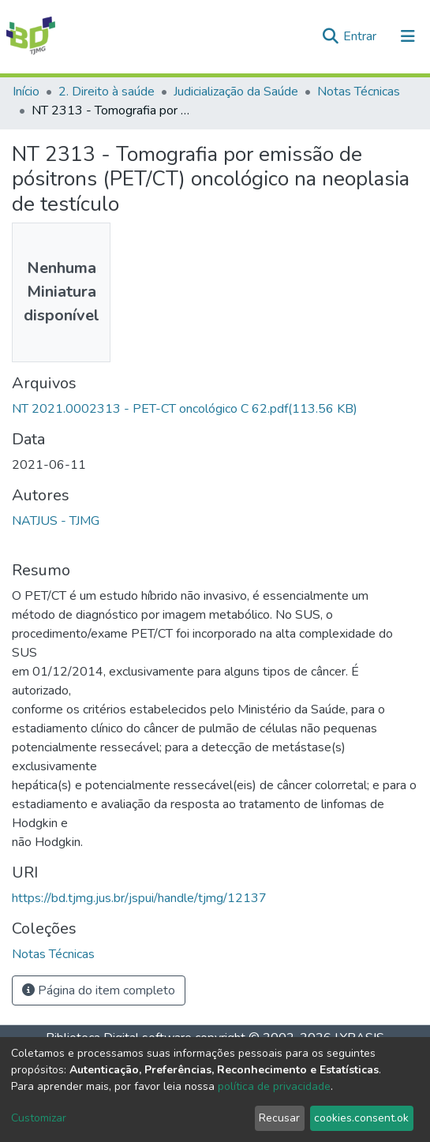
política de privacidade (274, 1086)
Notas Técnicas (358, 91)
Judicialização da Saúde (236, 91)
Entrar (361, 36)
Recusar (279, 1117)
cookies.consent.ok (361, 1117)
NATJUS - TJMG (55, 521)
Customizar (38, 1117)
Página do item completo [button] (98, 990)
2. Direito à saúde (106, 91)
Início (26, 91)
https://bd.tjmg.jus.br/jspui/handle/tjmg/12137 (139, 898)
